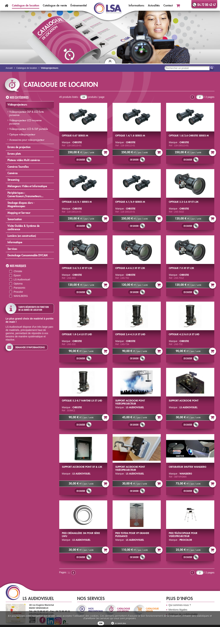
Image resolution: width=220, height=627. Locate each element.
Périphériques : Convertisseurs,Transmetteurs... (25, 194)
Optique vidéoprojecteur (22, 134)
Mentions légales (178, 609)
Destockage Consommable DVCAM (27, 255)
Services (12, 249)
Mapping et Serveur (19, 212)
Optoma (18, 283)
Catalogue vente (55, 5)
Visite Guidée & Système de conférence (23, 227)
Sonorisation (14, 219)
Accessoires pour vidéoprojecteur (26, 139)
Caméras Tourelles (18, 166)
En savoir (81, 160)
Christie (18, 271)
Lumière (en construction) (21, 236)
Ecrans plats (14, 153)
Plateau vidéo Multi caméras (23, 160)
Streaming (13, 179)
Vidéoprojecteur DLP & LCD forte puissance (26, 113)
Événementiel (78, 5)
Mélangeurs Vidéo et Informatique (27, 186)
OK (101, 623)
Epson (17, 275)
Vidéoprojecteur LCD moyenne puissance (25, 122)
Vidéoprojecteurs (17, 104)
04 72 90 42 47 (206, 5)
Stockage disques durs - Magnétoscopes (20, 204)
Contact (168, 5)
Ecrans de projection (19, 147)
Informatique (14, 242)
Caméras (12, 173)
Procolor (18, 292)
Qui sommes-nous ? (180, 605)
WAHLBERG (21, 296)
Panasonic (19, 287)
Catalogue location (25, 5)
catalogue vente (152, 610)
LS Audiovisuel (22, 279)
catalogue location (123, 610)
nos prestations (95, 610)
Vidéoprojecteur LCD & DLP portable (28, 129)
